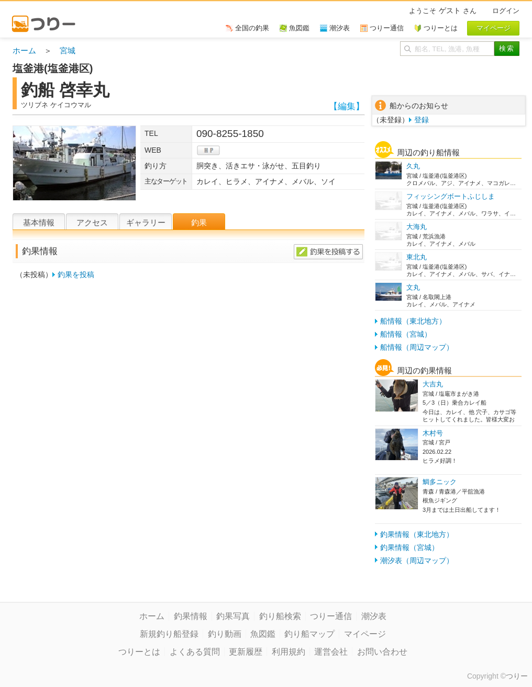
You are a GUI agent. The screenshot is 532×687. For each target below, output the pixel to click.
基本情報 (38, 222)
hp (208, 150)
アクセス (92, 222)
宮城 (67, 50)
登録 (421, 120)
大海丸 (416, 227)
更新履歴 (245, 651)
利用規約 (288, 651)
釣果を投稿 (76, 274)
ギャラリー (145, 222)
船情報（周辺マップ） (416, 347)
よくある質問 (195, 651)
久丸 (413, 166)
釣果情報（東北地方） (416, 534)
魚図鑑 (262, 633)
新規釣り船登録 (169, 633)
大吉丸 (433, 384)
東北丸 (416, 257)
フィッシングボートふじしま (450, 196)
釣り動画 (224, 633)
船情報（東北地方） (413, 321)
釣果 (199, 222)
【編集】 (346, 106)
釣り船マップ (309, 633)
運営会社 (331, 651)
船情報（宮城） (405, 334)
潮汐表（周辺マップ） (416, 560)
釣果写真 (233, 616)
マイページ (365, 633)
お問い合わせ (382, 651)
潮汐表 (373, 616)
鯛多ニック (440, 482)
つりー (517, 676)
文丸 (413, 287)
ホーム (24, 50)
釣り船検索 (280, 616)
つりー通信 (331, 616)
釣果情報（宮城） (409, 547)
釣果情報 (190, 616)
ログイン (505, 11)
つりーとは (139, 651)
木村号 (433, 433)
